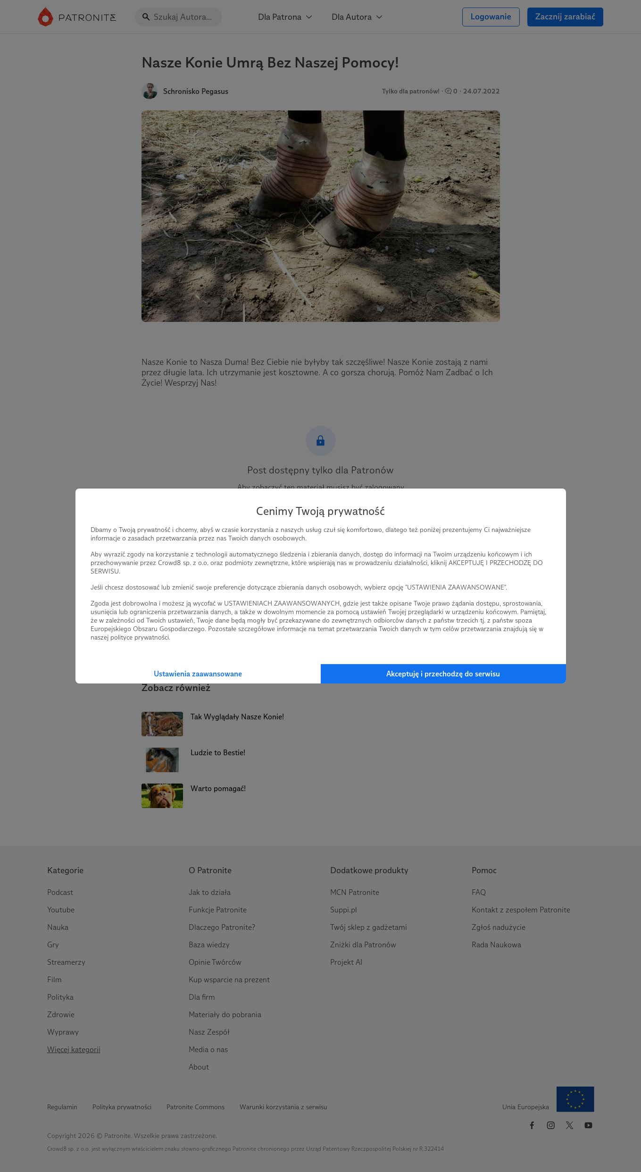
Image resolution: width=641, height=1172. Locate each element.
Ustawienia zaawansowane (198, 674)
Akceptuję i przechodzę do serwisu (443, 674)
